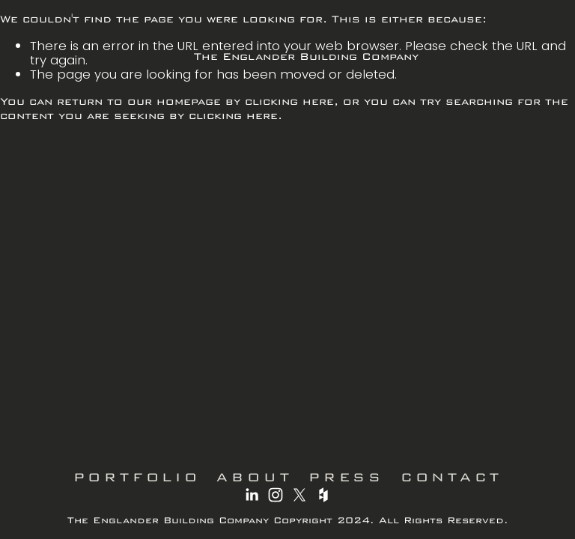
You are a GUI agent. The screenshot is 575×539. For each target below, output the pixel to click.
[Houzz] (323, 494)
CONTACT (451, 476)
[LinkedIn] (251, 494)
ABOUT (254, 476)
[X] (299, 494)
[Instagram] (275, 494)
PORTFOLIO (137, 476)
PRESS (346, 476)
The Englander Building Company (306, 56)
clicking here (289, 101)
